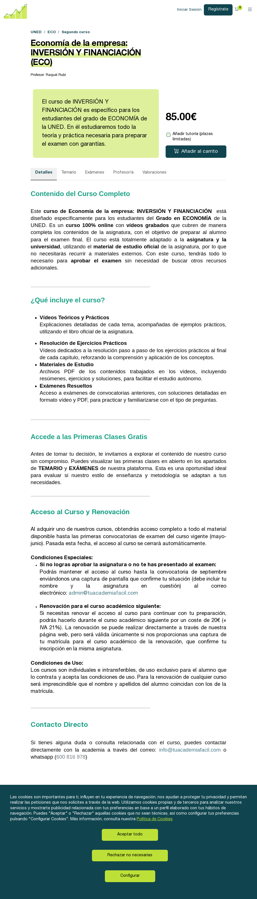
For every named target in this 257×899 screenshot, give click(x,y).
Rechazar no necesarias (129, 855)
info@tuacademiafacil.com (190, 750)
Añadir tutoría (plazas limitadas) (193, 136)
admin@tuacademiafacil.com (103, 593)
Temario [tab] (68, 173)
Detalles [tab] (43, 173)
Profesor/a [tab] (123, 173)
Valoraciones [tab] (154, 173)
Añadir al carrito (196, 151)
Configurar (130, 876)
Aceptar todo (130, 835)
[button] (237, 10)
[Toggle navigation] (250, 10)
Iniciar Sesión (189, 10)
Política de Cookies (155, 819)
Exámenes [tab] (94, 173)
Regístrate (218, 10)
